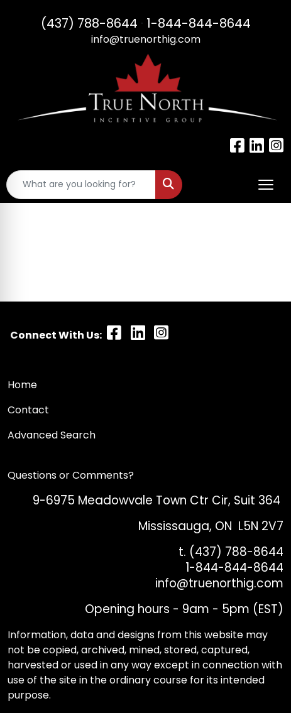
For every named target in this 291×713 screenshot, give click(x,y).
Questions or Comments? (71, 475)
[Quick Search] (81, 184)
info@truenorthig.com (145, 39)
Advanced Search (52, 435)
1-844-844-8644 (198, 23)
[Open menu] (265, 184)
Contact (30, 410)
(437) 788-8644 (89, 23)
